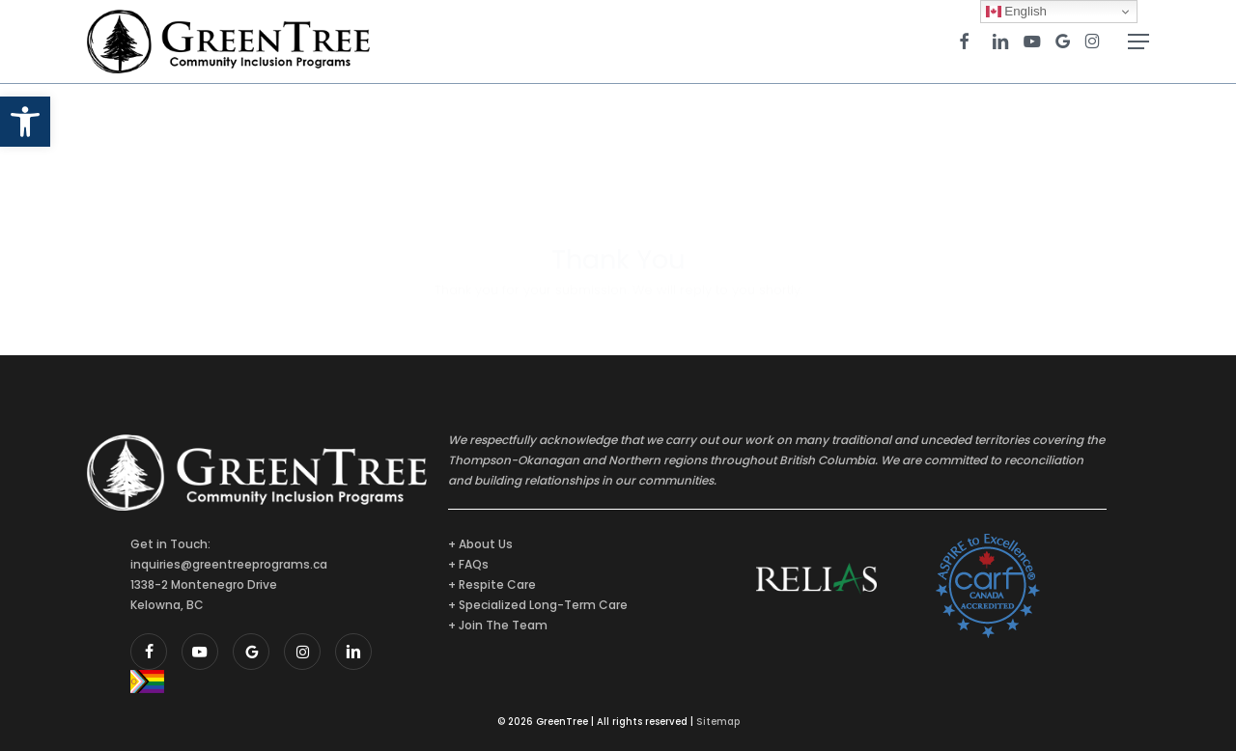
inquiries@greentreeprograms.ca (228, 564)
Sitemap (718, 721)
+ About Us (480, 544)
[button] (25, 122)
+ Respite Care (492, 584)
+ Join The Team (498, 625)
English (1016, 11)
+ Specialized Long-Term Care (538, 605)
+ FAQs (468, 564)
